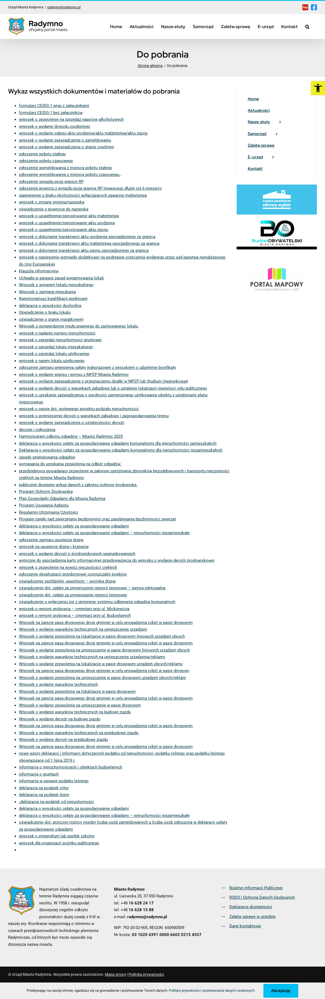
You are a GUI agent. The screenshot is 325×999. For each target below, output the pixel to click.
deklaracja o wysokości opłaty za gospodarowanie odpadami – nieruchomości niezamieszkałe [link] (104, 532)
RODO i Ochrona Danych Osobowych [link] (262, 897)
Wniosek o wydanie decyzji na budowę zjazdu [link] (59, 719)
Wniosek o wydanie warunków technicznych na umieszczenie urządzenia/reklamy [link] (92, 656)
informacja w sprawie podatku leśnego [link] (54, 781)
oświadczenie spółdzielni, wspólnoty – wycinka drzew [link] (67, 581)
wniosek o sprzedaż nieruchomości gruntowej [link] (60, 340)
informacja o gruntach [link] (39, 774)
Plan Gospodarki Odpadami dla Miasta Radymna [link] (62, 498)
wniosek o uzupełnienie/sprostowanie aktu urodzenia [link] (67, 222)
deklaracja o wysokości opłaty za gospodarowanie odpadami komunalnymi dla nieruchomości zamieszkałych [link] (117, 443)
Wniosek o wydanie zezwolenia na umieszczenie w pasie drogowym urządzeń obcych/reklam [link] (102, 677)
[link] (318, 88)
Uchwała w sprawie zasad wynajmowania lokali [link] (61, 278)
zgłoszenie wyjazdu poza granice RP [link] (51, 181)
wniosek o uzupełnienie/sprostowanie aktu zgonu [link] (63, 229)
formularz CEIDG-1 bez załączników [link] (51, 112)
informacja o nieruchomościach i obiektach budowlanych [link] (70, 767)
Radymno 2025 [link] (109, 436)
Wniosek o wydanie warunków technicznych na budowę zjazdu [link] (75, 712)
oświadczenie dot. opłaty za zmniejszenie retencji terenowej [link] (73, 595)
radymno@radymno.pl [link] (64, 7)
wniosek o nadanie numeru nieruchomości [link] (57, 333)
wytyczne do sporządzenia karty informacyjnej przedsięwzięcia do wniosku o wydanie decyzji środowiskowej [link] (117, 560)
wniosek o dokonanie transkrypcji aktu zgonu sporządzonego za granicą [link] (84, 250)
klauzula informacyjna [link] (38, 271)
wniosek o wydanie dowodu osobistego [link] (54, 126)
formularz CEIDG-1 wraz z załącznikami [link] (54, 105)
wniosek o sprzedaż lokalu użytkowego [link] (54, 353)
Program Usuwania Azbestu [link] (44, 505)
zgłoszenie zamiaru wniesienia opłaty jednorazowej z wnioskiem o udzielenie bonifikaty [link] (97, 367)
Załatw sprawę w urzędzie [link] (252, 916)
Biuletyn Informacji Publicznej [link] (256, 888)
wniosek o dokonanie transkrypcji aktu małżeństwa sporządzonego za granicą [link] (89, 243)
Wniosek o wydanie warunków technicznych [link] (58, 684)
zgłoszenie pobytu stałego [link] (42, 154)
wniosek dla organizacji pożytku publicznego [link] (59, 843)
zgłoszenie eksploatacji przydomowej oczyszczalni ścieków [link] (73, 574)
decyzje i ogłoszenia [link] (37, 429)
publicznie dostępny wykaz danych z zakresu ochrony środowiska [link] (78, 484)
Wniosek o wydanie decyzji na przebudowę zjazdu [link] (63, 739)
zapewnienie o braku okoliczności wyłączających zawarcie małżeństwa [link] (83, 195)
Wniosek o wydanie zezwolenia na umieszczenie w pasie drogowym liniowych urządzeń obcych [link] (104, 650)
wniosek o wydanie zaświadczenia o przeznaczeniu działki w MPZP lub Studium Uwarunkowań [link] (103, 381)
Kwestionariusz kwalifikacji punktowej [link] (53, 298)
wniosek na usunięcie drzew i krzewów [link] (54, 546)
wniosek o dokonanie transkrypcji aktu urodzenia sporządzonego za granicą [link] (87, 236)
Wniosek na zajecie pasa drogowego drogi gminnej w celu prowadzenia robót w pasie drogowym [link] (106, 622)
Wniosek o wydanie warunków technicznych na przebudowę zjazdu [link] (78, 732)
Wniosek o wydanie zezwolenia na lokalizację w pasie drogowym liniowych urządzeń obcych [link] (102, 636)
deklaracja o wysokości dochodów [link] (50, 305)
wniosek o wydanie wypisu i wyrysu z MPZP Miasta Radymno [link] (74, 374)
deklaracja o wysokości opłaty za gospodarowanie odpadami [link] (74, 526)
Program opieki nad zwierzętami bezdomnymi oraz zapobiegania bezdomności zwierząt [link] (97, 519)
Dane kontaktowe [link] (245, 926)
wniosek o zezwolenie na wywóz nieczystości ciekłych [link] (68, 567)
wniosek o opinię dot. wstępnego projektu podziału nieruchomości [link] (79, 408)
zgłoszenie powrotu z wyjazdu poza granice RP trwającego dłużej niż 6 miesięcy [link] (90, 188)
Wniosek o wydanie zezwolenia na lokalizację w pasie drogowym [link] (77, 691)
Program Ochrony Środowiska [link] (46, 491)
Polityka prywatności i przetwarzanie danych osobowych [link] (211, 990)
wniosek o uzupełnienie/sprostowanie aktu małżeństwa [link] (69, 215)
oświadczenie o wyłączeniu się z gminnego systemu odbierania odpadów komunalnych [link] (97, 601)
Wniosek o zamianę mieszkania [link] (47, 291)
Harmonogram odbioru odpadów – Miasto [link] (57, 436)
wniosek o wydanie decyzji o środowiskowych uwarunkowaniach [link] (77, 553)
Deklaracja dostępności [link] (250, 906)
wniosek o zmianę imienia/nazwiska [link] (51, 202)
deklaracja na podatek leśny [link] (44, 794)
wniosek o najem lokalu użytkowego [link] (52, 360)
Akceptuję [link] (280, 990)
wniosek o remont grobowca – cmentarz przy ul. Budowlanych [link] (75, 615)
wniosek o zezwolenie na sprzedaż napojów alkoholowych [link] (71, 119)
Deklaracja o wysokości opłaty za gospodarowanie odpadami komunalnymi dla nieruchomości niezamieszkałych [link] (120, 450)
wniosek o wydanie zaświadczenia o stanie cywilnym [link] (66, 147)
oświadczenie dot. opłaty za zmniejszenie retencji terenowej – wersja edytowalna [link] (92, 588)
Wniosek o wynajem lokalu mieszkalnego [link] (56, 284)
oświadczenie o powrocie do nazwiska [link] (53, 209)
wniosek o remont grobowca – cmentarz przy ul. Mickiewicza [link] (74, 608)
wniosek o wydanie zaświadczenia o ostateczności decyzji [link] (71, 422)
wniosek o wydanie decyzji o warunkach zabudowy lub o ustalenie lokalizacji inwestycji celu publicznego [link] (113, 388)
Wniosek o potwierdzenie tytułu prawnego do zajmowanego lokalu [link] (78, 326)
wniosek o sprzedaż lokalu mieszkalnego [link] (56, 347)
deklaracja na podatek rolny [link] (44, 788)
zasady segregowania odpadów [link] (47, 457)
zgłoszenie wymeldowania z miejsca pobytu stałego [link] (65, 167)
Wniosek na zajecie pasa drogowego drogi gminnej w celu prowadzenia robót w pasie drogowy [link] (104, 670)
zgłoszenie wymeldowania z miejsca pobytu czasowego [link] (69, 174)
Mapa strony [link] (115, 974)
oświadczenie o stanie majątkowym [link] (51, 319)
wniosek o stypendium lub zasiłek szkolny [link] (57, 836)
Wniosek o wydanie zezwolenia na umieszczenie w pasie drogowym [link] (80, 705)
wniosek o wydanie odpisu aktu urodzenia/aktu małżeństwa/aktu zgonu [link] (83, 133)
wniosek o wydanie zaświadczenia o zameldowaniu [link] (65, 140)
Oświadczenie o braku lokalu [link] (45, 312)
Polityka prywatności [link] (146, 974)
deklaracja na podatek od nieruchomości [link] (57, 801)
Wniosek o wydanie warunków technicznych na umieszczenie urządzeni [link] (83, 629)
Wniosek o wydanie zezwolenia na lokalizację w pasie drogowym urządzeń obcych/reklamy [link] (101, 663)
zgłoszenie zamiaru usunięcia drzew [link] (51, 539)
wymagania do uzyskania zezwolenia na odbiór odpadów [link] (70, 464)
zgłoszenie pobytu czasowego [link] (46, 160)
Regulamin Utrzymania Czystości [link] (48, 512)
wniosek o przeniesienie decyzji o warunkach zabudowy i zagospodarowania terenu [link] (94, 415)
